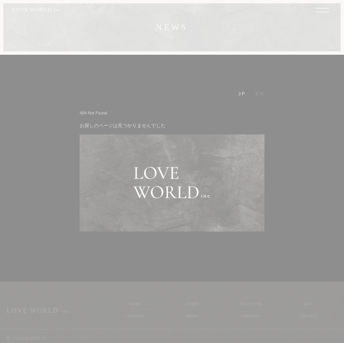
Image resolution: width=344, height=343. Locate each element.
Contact (308, 316)
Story (193, 304)
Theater (135, 316)
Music (192, 316)
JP (242, 93)
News (135, 304)
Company (250, 316)
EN (259, 93)
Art (309, 304)
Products (250, 304)
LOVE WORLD (37, 9)
